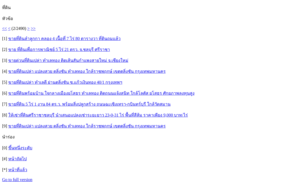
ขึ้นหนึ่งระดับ (20, 148)
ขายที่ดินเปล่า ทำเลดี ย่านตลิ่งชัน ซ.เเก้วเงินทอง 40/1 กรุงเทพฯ (65, 82)
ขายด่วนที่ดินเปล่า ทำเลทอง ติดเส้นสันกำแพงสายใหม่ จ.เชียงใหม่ (68, 60)
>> (33, 28)
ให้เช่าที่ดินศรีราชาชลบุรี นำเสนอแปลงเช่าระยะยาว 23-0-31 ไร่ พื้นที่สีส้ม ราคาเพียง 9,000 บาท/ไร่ (98, 115)
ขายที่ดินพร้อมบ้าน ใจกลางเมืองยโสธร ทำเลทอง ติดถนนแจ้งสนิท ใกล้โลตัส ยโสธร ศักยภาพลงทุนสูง (101, 93)
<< (4, 28)
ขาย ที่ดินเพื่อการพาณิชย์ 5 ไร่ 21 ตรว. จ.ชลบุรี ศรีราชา (59, 49)
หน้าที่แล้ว (17, 169)
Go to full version (17, 179)
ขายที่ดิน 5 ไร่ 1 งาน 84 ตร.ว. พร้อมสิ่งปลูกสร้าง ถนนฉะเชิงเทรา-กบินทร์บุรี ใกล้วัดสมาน (89, 104)
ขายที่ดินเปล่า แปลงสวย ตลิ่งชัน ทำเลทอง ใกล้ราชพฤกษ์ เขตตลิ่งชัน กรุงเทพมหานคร (87, 71)
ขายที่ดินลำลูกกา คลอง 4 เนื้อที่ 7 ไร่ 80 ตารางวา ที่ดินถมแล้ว (64, 38)
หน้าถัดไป (17, 159)
